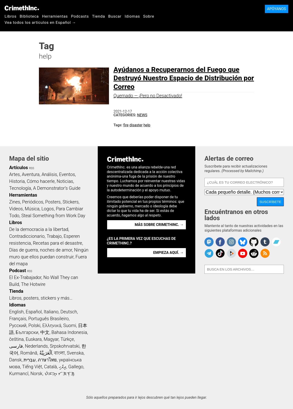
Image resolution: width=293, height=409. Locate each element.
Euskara (34, 339)
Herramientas (55, 16)
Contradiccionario (27, 236)
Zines (14, 202)
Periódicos (32, 202)
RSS (31, 168)
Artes (14, 174)
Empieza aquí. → (168, 252)
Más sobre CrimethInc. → (159, 224)
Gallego (75, 366)
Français (17, 318)
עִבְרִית (30, 360)
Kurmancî (18, 373)
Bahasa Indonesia (69, 332)
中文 (44, 332)
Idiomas (132, 16)
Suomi (69, 325)
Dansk (15, 360)
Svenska (75, 353)
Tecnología (20, 188)
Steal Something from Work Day (53, 215)
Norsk (36, 373)
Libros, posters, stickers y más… (40, 298)
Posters (53, 202)
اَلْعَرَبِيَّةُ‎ (45, 353)
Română (28, 353)
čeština (16, 339)
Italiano (51, 311)
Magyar (51, 339)
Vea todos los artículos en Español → (40, 22)
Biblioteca (29, 16)
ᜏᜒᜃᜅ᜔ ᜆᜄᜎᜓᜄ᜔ (59, 373)
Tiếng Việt (32, 366)
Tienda (98, 16)
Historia (17, 181)
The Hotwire (33, 284)
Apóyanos (276, 9)
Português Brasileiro (48, 318)
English (16, 311)
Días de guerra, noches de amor (40, 250)
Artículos (18, 167)
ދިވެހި (62, 366)
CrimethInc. (22, 8)
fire (126, 125)
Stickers (70, 202)
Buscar (115, 16)
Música (32, 208)
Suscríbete (270, 202)
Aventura (30, 174)
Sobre (148, 16)
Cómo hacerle (41, 181)
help (147, 125)
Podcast (17, 270)
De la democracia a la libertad (38, 229)
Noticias (65, 181)
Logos (47, 208)
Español (34, 311)
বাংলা (59, 353)
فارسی (16, 346)
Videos (16, 208)
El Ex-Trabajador (25, 277)
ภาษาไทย (47, 360)
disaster (135, 125)
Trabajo (54, 236)
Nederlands (36, 346)
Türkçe (67, 339)
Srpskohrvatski (65, 346)
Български (27, 332)
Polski (34, 325)
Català (50, 366)
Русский (17, 325)
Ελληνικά (51, 325)
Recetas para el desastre (57, 243)
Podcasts (80, 16)
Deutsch (68, 311)
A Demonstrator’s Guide (57, 188)
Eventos (67, 174)
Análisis (49, 174)
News (142, 115)
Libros (10, 16)
